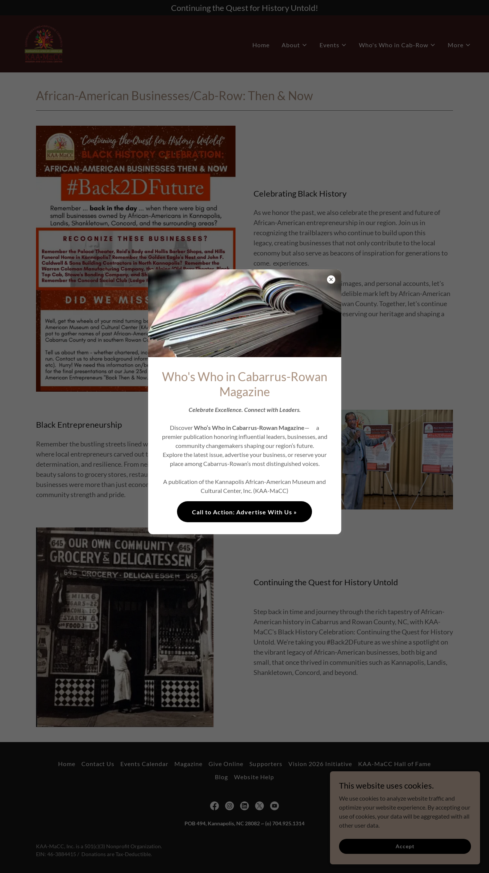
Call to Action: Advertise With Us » (244, 511)
